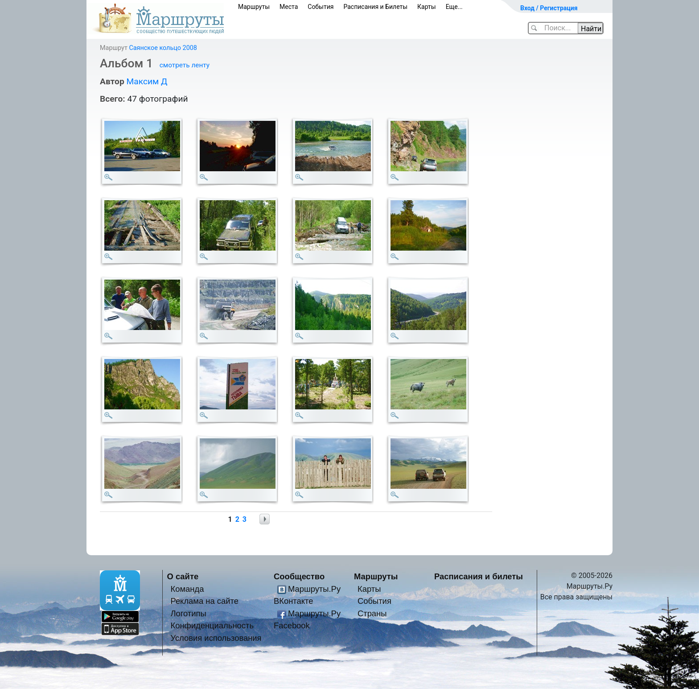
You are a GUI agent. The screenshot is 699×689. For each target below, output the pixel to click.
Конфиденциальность (212, 625)
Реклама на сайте (204, 601)
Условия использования (215, 638)
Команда (187, 589)
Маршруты (254, 6)
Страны (372, 613)
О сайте (183, 576)
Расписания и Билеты (375, 6)
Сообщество (299, 576)
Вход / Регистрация (549, 8)
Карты (426, 6)
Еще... (454, 6)
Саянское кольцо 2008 (163, 48)
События (320, 6)
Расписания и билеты (478, 576)
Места (289, 6)
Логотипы (188, 613)
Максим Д (146, 81)
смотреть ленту (185, 65)
